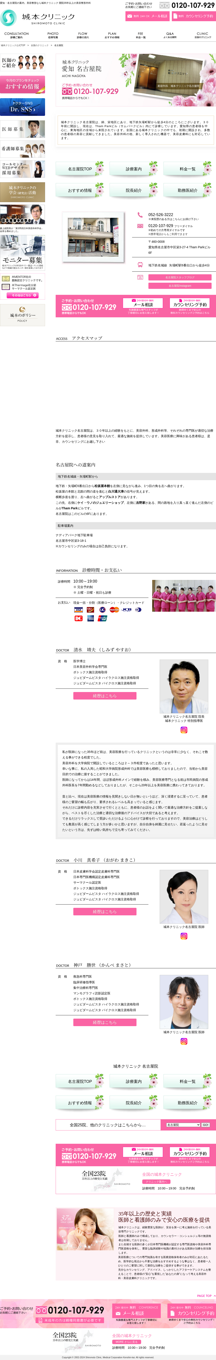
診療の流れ (83, 36)
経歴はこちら (105, 696)
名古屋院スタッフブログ (180, 277)
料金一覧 (141, 36)
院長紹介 (134, 190)
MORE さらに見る (127, 1341)
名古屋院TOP (80, 169)
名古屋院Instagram (180, 285)
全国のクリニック (201, 36)
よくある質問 (170, 36)
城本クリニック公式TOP (13, 45)
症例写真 (53, 36)
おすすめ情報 (112, 36)
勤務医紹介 (188, 190)
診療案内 (134, 169)
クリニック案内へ (156, 1181)
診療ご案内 (18, 36)
